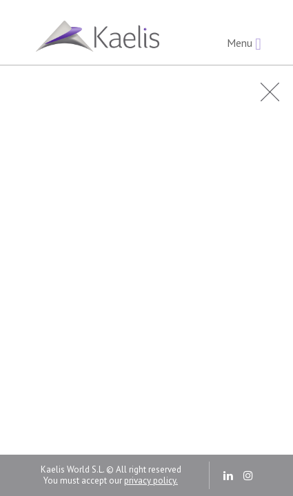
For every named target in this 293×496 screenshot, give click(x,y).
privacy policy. (151, 480)
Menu (244, 43)
